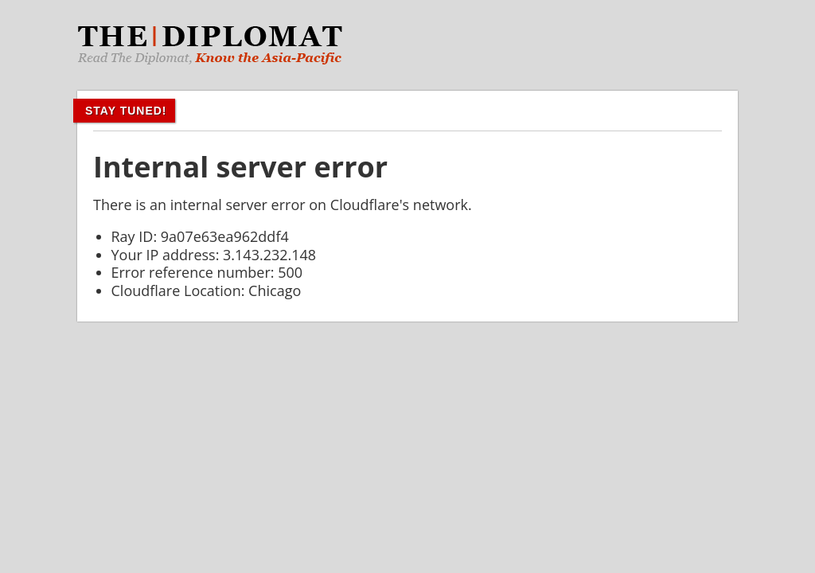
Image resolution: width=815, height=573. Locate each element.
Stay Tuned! (126, 110)
